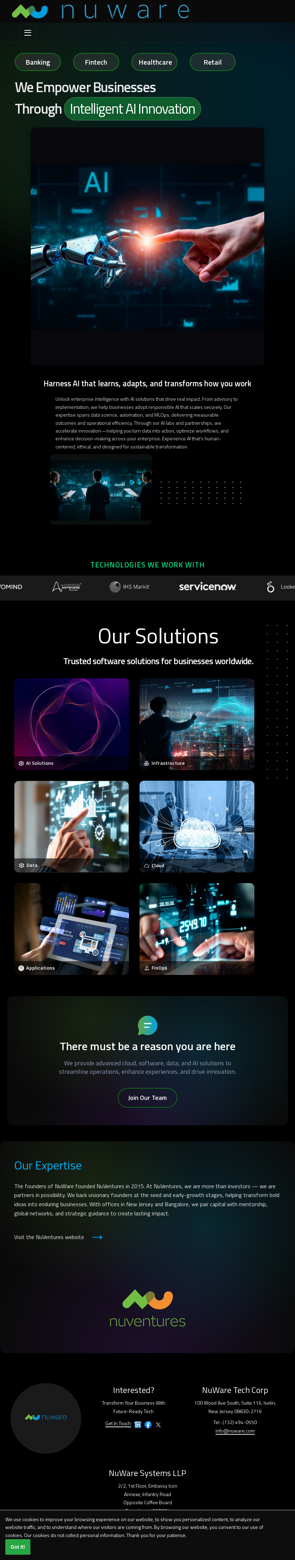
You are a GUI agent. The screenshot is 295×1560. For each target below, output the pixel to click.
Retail (212, 61)
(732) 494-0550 (240, 1422)
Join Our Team (147, 1097)
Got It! (18, 1547)
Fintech (96, 61)
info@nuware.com (235, 1430)
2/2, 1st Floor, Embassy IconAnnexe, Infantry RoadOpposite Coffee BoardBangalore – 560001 (147, 1498)
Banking (37, 61)
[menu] (28, 32)
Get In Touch (118, 1423)
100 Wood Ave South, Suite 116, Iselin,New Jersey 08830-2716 (235, 1407)
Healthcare (155, 61)
